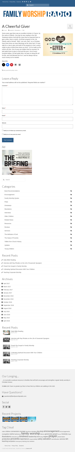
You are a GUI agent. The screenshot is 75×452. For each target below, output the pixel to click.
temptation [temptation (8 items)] (11, 441)
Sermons (7, 231)
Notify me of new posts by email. (12, 134)
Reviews (7, 227)
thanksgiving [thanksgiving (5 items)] (19, 441)
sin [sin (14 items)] (67, 439)
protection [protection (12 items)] (6, 439)
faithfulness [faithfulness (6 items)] (18, 434)
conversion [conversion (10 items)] (15, 431)
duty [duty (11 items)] (41, 431)
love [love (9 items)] (38, 436)
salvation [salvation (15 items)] (47, 439)
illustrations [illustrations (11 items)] (6, 437)
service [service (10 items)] (62, 439)
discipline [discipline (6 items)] (33, 431)
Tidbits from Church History (12, 241)
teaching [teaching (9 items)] (5, 441)
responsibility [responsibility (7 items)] (33, 439)
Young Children (9, 249)
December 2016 (9, 296)
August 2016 (7, 308)
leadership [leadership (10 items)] (32, 437)
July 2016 (7, 311)
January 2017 (8, 293)
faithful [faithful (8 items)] (12, 434)
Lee (5, 30)
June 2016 (7, 314)
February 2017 (8, 290)
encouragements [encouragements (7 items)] (65, 431)
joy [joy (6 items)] (18, 436)
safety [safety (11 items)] (40, 439)
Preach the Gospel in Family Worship (15, 266)
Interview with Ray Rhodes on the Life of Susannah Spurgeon (23, 263)
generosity (8, 70)
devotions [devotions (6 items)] (28, 431)
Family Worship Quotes (11, 198)
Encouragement (9, 194)
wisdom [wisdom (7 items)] (32, 441)
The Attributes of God (11, 234)
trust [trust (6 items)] (28, 441)
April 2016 (7, 321)
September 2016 (9, 305)
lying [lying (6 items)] (41, 436)
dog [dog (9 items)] (38, 431)
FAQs (6, 202)
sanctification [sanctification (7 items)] (55, 439)
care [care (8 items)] (3, 431)
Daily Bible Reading (10, 260)
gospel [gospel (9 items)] (55, 434)
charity (4, 70)
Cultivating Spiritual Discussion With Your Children (19, 269)
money (16, 70)
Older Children (9, 216)
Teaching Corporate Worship (12, 272)
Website (4, 123)
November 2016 (9, 299)
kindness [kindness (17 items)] (23, 436)
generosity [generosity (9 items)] (48, 434)
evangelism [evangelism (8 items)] (6, 434)
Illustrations (17, 30)
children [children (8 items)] (7, 431)
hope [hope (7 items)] (69, 434)
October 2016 (8, 302)
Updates (7, 245)
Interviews (7, 212)
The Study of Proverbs (11, 238)
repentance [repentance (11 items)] (24, 439)
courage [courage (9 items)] (22, 431)
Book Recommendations (12, 191)
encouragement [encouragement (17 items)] (51, 431)
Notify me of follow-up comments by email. (15, 130)
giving (12, 70)
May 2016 (7, 318)
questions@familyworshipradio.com (14, 396)
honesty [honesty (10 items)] (65, 434)
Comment (5, 85)
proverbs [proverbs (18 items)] (15, 438)
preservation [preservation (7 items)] (61, 436)
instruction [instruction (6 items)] (14, 436)
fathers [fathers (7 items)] (42, 434)
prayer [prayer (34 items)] (53, 436)
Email (4, 115)
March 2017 (7, 286)
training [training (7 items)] (24, 441)
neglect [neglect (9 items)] (45, 436)
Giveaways (7, 205)
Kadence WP (29, 448)
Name (4, 108)
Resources (7, 223)
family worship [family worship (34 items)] (30, 433)
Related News (8, 220)
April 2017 (7, 283)
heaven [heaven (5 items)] (59, 434)
